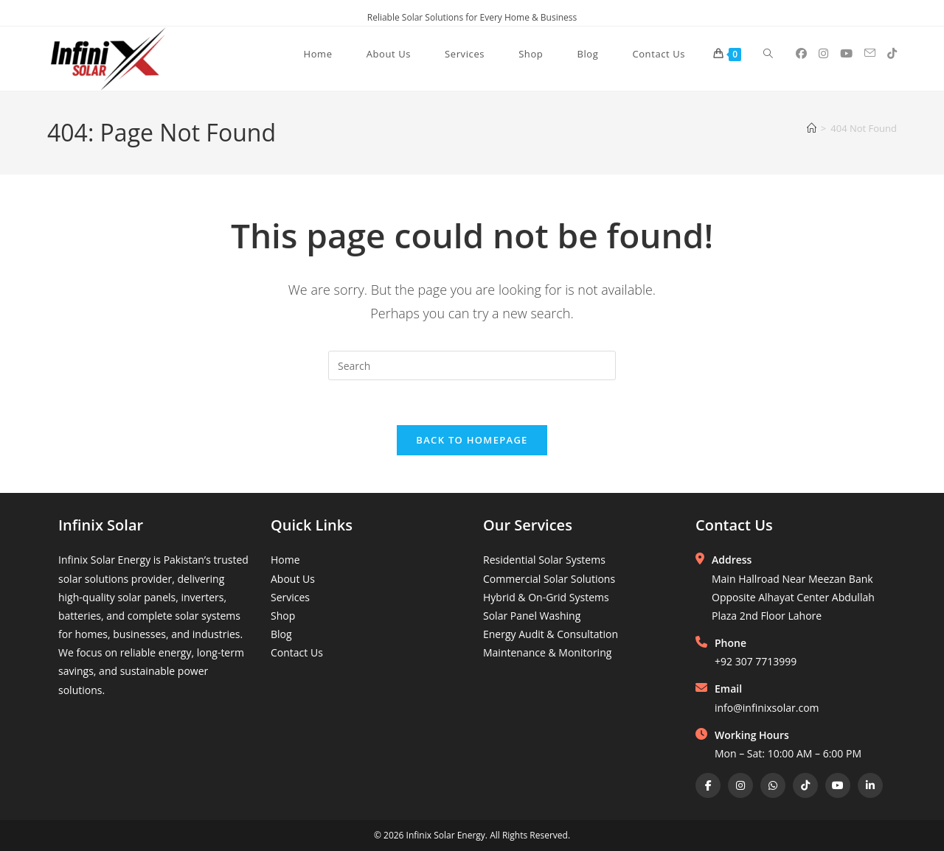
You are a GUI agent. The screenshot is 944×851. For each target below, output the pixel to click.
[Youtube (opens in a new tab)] (846, 53)
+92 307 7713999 (755, 661)
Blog (281, 634)
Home (285, 560)
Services (290, 597)
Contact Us (297, 652)
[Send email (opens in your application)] (869, 53)
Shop (283, 616)
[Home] (811, 128)
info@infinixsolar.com (767, 708)
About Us (293, 579)
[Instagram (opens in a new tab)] (823, 53)
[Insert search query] (472, 365)
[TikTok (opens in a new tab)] (892, 53)
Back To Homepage (471, 439)
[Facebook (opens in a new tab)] (801, 53)
